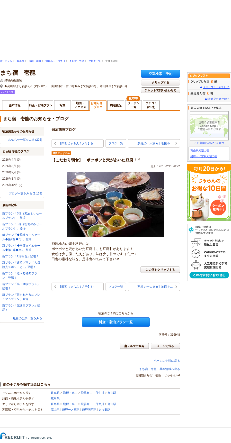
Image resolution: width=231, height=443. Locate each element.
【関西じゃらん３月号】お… (78, 143)
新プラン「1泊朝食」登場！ (20, 256)
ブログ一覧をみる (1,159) (25, 193)
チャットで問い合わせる (160, 90)
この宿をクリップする (160, 269)
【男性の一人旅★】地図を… (154, 143)
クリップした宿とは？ (216, 87)
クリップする (160, 82)
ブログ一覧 (95, 61)
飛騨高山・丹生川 (55, 61)
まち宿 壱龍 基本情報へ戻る (159, 369)
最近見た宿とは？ (219, 98)
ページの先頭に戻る (167, 360)
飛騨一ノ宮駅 (71, 409)
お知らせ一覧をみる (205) (25, 139)
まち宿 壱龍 (76, 61)
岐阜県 (20, 61)
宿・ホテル (6, 61)
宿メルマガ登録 (134, 346)
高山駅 (111, 393)
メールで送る (165, 346)
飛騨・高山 (35, 61)
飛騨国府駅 (89, 409)
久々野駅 (104, 409)
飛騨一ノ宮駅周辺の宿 (203, 156)
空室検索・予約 (160, 74)
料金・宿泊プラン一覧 (116, 322)
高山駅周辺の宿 (199, 150)
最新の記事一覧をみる (27, 318)
